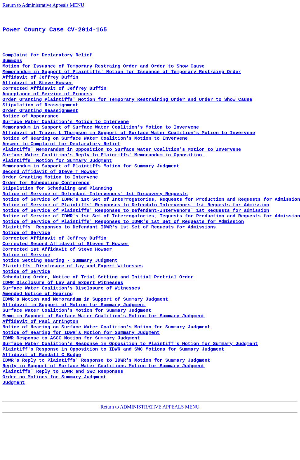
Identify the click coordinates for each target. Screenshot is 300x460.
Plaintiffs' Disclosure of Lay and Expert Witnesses (72, 296)
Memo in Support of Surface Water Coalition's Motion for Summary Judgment (103, 352)
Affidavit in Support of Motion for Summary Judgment (74, 339)
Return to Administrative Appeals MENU (43, 5)
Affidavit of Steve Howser (37, 93)
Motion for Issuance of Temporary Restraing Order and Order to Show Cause (103, 74)
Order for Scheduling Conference (46, 204)
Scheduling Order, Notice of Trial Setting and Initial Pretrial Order (97, 309)
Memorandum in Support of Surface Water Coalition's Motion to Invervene (100, 142)
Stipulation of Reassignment (40, 117)
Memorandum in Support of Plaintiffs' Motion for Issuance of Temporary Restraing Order (121, 80)
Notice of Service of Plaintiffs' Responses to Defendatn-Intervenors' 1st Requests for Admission (135, 228)
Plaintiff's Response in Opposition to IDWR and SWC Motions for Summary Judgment (113, 389)
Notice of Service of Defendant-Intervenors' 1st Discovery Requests (95, 216)
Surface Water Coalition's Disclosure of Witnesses (71, 321)
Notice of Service (26, 259)
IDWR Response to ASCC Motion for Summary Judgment (71, 376)
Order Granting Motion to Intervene (50, 198)
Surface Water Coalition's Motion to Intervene (65, 136)
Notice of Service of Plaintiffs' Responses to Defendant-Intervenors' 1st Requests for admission (135, 235)
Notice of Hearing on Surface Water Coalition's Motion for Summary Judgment (106, 364)
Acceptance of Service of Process (47, 105)
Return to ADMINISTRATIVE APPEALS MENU (150, 451)
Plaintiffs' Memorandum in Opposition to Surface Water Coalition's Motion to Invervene (121, 167)
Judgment (13, 426)
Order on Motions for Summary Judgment (54, 420)
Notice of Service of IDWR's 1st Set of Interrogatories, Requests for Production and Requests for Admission (151, 222)
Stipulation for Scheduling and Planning (57, 210)
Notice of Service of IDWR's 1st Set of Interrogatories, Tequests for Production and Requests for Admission (151, 241)
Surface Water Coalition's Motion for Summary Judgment (76, 346)
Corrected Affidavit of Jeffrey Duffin (54, 99)
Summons (12, 68)
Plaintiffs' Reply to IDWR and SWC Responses (62, 413)
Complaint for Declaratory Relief (47, 62)
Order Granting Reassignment (40, 124)
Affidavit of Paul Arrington (40, 358)
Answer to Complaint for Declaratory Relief (61, 161)
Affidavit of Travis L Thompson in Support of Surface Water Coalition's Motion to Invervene (128, 148)
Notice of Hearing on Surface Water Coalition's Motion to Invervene (95, 154)
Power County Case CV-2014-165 (54, 34)
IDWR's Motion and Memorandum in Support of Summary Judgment (85, 333)
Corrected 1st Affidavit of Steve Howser (57, 278)
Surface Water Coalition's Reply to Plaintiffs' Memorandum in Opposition (103, 173)
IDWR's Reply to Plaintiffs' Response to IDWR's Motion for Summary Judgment (106, 401)
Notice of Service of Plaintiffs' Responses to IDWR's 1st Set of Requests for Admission (123, 247)
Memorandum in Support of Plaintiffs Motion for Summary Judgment (90, 185)
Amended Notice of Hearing (37, 327)
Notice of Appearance (30, 130)
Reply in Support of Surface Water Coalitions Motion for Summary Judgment (103, 407)
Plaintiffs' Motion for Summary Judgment (57, 179)
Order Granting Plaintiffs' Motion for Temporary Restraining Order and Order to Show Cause (127, 111)
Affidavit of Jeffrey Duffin (40, 87)
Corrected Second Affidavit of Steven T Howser (65, 272)
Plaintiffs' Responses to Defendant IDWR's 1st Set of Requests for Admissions (109, 253)
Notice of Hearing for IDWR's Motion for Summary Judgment (81, 370)
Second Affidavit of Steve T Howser (50, 191)
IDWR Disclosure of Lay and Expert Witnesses (62, 315)
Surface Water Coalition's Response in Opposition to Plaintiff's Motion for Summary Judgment (130, 383)
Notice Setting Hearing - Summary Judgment (60, 290)
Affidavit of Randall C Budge (41, 395)
